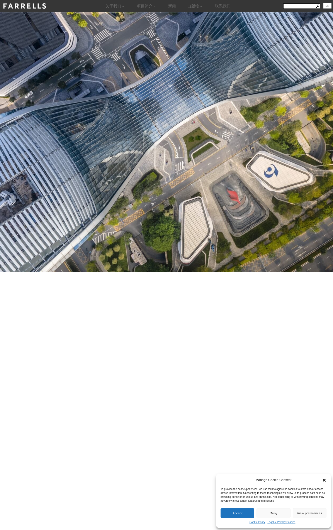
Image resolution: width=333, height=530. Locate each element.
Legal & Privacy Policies (281, 522)
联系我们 (223, 6)
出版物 (195, 6)
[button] (324, 480)
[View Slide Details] (166, 112)
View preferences (309, 513)
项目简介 (146, 6)
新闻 (172, 6)
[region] (166, 271)
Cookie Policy (257, 522)
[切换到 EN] (327, 5)
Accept (238, 513)
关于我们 (115, 6)
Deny (273, 513)
